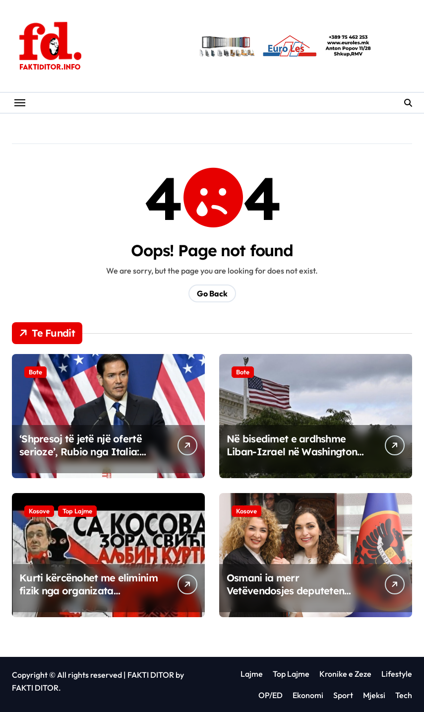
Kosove (39, 511)
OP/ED (270, 695)
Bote (35, 372)
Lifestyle (396, 674)
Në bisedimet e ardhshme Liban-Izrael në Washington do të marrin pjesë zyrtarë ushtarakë (292, 458)
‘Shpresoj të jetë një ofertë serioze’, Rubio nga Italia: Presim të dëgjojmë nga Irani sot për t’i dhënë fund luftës (87, 458)
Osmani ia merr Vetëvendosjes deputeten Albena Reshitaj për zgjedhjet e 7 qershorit (295, 597)
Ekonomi (308, 695)
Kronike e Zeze (345, 674)
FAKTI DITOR (150, 675)
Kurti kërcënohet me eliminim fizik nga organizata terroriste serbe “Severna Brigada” (88, 597)
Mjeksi (374, 695)
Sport (343, 695)
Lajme (252, 674)
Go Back (212, 293)
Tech (403, 695)
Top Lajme (77, 511)
